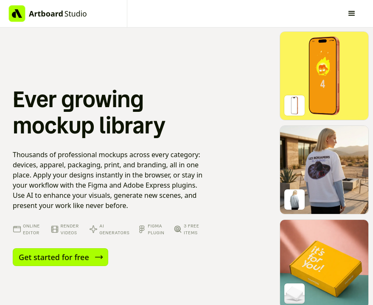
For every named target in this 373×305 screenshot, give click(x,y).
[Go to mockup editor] (324, 75)
